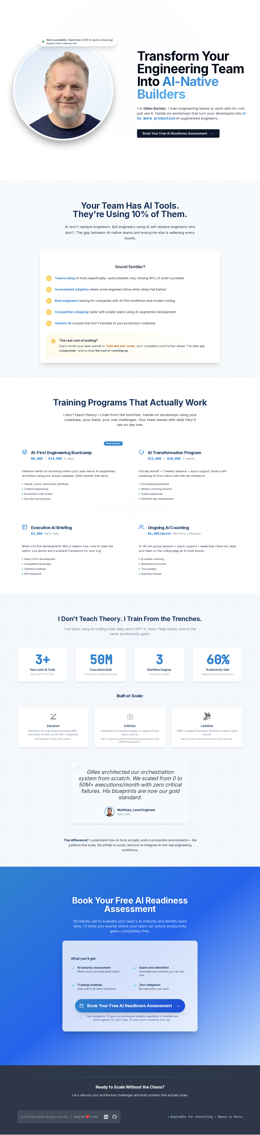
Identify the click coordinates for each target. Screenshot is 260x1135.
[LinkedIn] (106, 1117)
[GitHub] (114, 1117)
